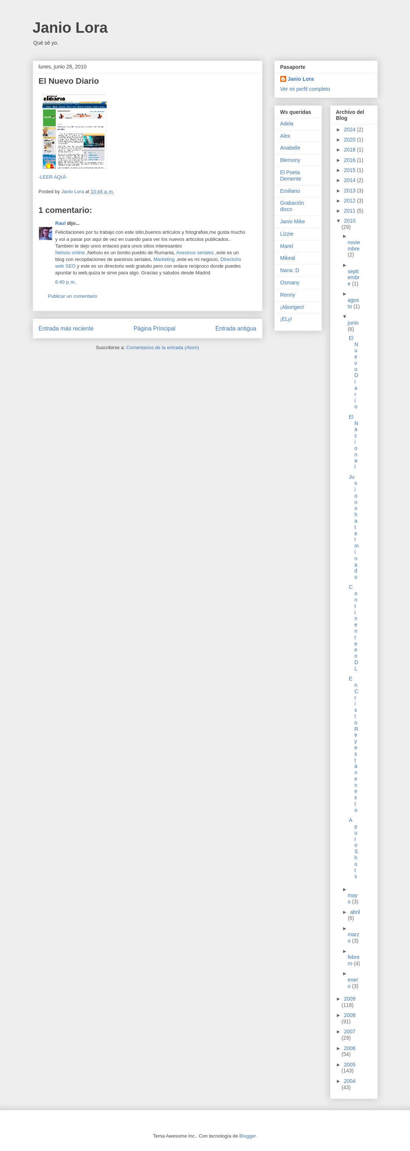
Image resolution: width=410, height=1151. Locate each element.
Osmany (290, 283)
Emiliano (290, 191)
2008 (349, 1015)
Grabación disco (292, 206)
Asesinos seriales (195, 252)
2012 (350, 201)
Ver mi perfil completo (305, 89)
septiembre (353, 277)
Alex (285, 136)
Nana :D (289, 270)
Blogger (247, 1136)
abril (355, 912)
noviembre (354, 245)
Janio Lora (70, 27)
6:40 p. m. (65, 282)
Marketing (165, 259)
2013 (350, 191)
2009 (349, 999)
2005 (349, 1065)
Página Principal (154, 328)
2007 (349, 1031)
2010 (349, 221)
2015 (350, 170)
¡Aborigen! (292, 307)
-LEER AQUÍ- (53, 177)
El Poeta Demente (290, 175)
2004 (349, 1081)
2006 (349, 1048)
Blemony (290, 160)
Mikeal (287, 258)
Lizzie (287, 234)
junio (353, 323)
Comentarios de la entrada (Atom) (162, 347)
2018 (350, 150)
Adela (287, 124)
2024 (350, 130)
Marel (286, 246)
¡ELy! (286, 319)
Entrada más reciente (66, 328)
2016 (350, 160)
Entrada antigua (235, 328)
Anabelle (290, 148)
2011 (350, 211)
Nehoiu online (70, 252)
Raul (60, 223)
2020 (350, 140)
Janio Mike (292, 221)
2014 (350, 180)
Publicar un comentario (72, 296)
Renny (287, 295)
